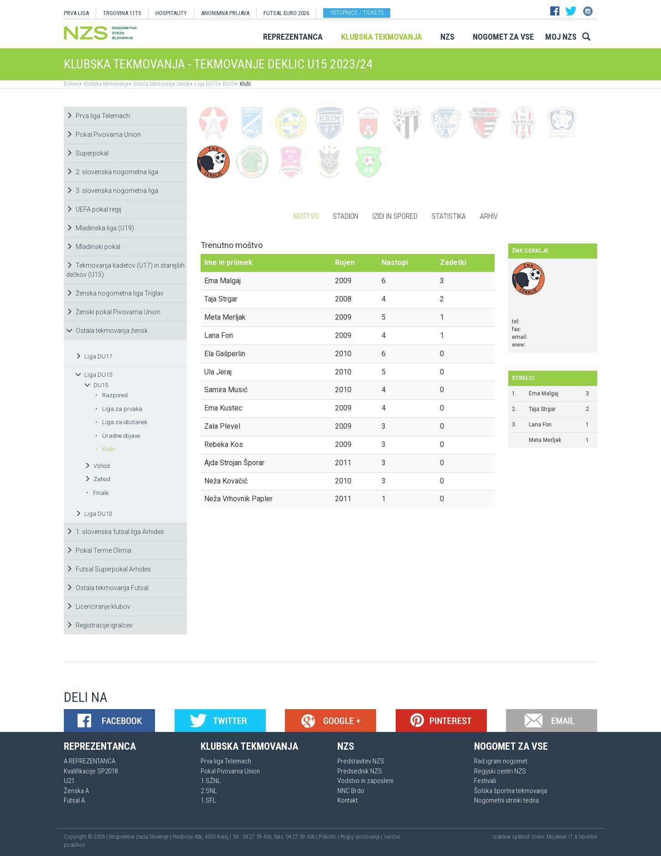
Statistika (449, 216)
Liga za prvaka (118, 408)
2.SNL (209, 791)
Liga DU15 (205, 84)
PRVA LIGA (76, 13)
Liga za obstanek (121, 422)
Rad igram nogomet (500, 761)
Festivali (485, 781)
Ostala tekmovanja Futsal (107, 587)
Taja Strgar (542, 409)
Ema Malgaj (543, 393)
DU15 (228, 84)
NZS (447, 37)
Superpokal (87, 153)
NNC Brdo (350, 791)
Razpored (111, 395)
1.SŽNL (211, 781)
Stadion (345, 216)
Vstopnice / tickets (356, 12)
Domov (71, 84)
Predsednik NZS (359, 771)
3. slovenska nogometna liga (112, 190)
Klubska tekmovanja (381, 37)
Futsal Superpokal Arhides (108, 569)
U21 (69, 781)
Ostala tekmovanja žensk (161, 84)
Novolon (588, 837)
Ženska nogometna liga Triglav (115, 293)
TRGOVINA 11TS (122, 13)
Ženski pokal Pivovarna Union (113, 312)
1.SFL (208, 800)
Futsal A (74, 800)
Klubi (244, 84)
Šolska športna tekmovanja (510, 791)
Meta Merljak (545, 440)
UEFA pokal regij (93, 209)
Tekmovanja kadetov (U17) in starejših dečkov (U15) (125, 270)
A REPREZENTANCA (89, 761)
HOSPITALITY (171, 13)
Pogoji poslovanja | (362, 837)
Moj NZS (561, 37)
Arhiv (489, 216)
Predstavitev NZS (360, 761)
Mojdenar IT (560, 837)
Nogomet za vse (503, 37)
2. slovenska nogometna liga (112, 172)
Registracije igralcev (99, 625)
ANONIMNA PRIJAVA (225, 13)
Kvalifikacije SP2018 (91, 771)
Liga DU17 (93, 356)
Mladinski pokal (93, 246)
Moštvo (306, 216)
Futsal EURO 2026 (286, 13)
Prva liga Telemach (98, 115)
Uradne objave (117, 435)
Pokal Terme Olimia (98, 550)
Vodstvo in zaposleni (365, 781)
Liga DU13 (93, 513)
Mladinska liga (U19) (100, 228)
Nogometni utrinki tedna (506, 800)
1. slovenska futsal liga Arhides (115, 531)
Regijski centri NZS (500, 771)
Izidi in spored (395, 216)
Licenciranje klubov (98, 606)
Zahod (97, 479)
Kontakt (347, 800)
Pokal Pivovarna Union (103, 134)
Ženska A (76, 791)
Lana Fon (540, 424)
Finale (97, 492)
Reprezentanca (293, 37)
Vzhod (97, 465)
